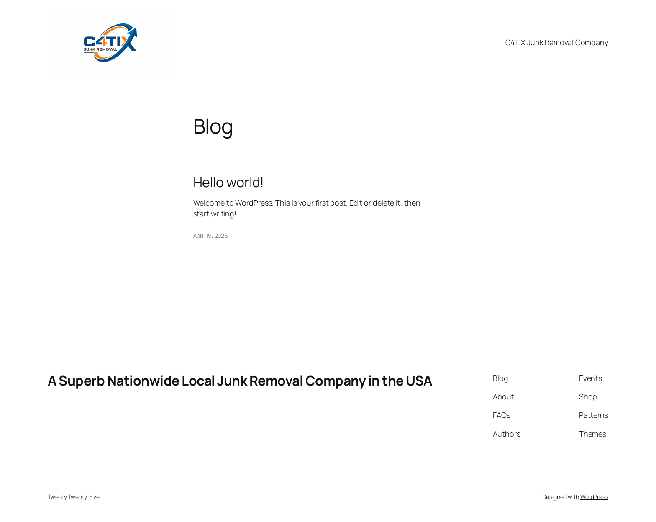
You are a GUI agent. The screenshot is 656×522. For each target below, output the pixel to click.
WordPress (594, 497)
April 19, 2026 (210, 235)
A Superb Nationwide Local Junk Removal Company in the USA (240, 380)
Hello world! (228, 182)
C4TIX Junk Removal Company (556, 42)
